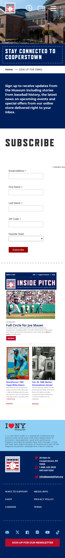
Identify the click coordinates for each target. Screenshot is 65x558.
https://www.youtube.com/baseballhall (47, 532)
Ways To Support (16, 491)
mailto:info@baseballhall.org (7, 532)
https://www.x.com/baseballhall (17, 532)
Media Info (41, 491)
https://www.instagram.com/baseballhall (37, 532)
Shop (8, 499)
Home (9, 69)
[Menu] (53, 8)
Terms (38, 507)
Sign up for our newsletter (32, 542)
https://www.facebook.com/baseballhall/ (27, 532)
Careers (10, 507)
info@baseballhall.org (51, 476)
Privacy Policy (44, 499)
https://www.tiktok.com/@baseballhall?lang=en (58, 532)
